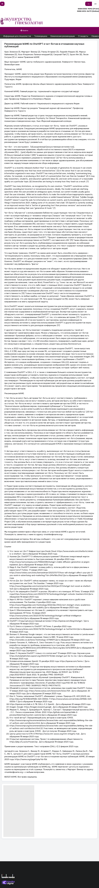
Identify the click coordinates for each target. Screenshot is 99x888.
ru (88, 4)
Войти (24, 31)
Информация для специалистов (17, 36)
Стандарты (83, 36)
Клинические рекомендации (63, 36)
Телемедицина (40, 36)
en (95, 4)
